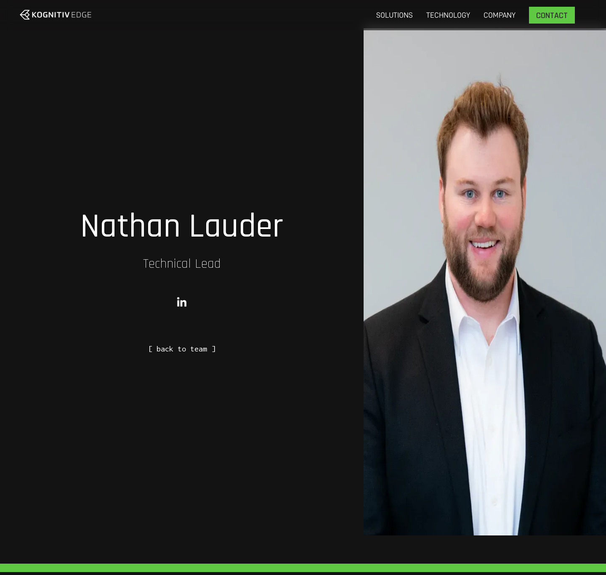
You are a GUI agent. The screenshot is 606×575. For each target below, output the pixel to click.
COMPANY (500, 15)
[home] (55, 14)
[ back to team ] (181, 348)
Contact (552, 15)
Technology (448, 15)
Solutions (394, 15)
